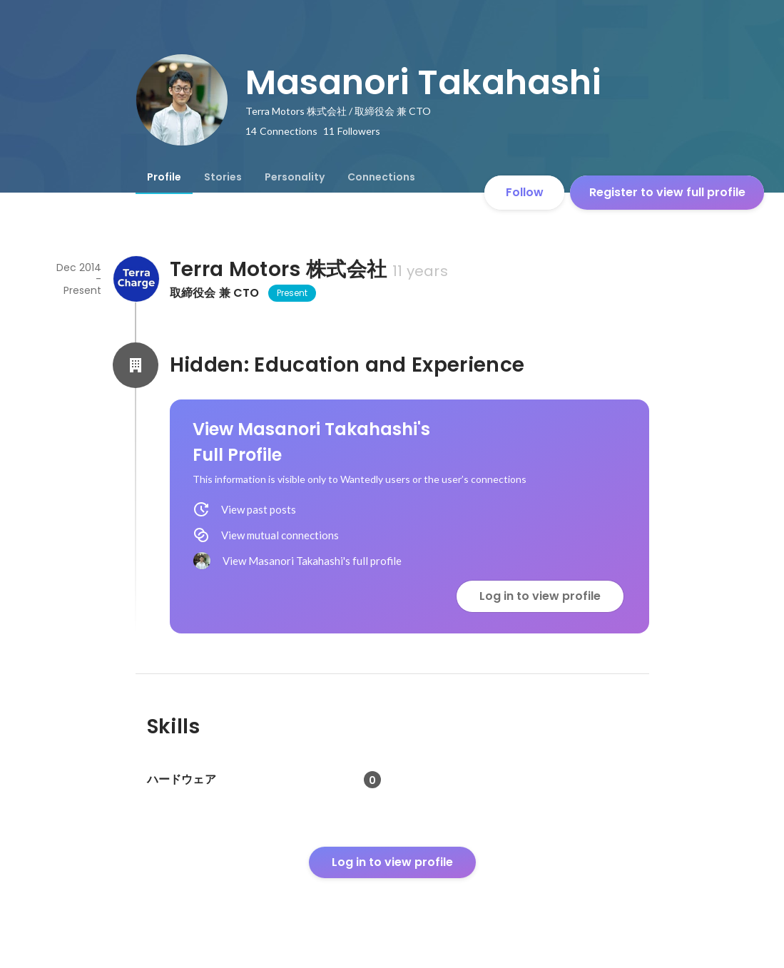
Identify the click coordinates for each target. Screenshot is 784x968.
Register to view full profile (667, 192)
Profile (164, 177)
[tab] (164, 177)
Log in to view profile (540, 596)
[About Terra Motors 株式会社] (135, 278)
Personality (295, 177)
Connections (381, 177)
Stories (223, 177)
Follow (525, 192)
